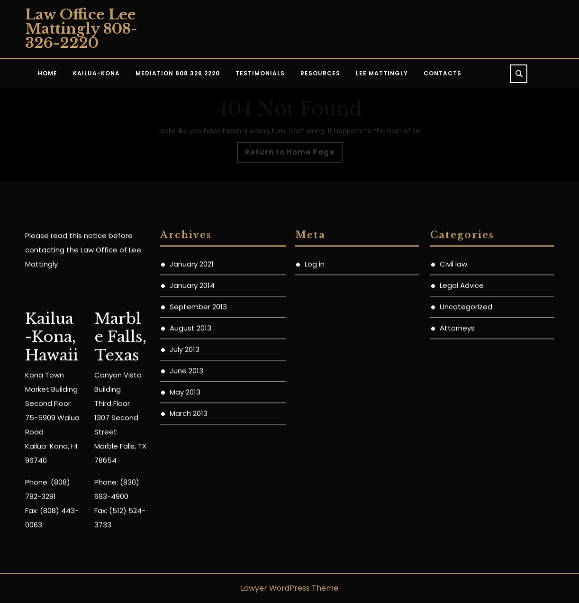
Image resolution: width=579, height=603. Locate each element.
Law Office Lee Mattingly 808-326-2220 (81, 29)
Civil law (453, 349)
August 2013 (190, 413)
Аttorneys (457, 413)
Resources (320, 73)
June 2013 (186, 456)
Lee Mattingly (382, 73)
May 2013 (185, 477)
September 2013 (198, 392)
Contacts (442, 73)
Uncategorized (466, 392)
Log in (315, 349)
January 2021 (192, 349)
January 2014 (192, 370)
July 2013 (184, 434)
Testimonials (260, 73)
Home (47, 73)
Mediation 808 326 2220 (178, 73)
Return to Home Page (294, 154)
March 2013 (189, 498)
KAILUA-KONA (96, 73)
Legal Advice (462, 370)
